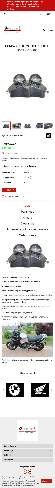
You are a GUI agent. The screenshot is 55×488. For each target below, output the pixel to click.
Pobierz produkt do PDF (13, 196)
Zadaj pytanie (9, 190)
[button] (49, 14)
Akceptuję (46, 481)
